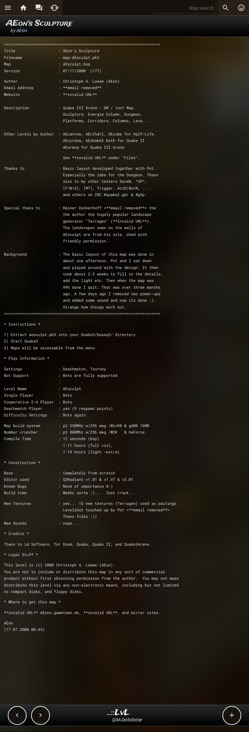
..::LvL (118, 712)
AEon (22, 30)
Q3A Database (127, 719)
